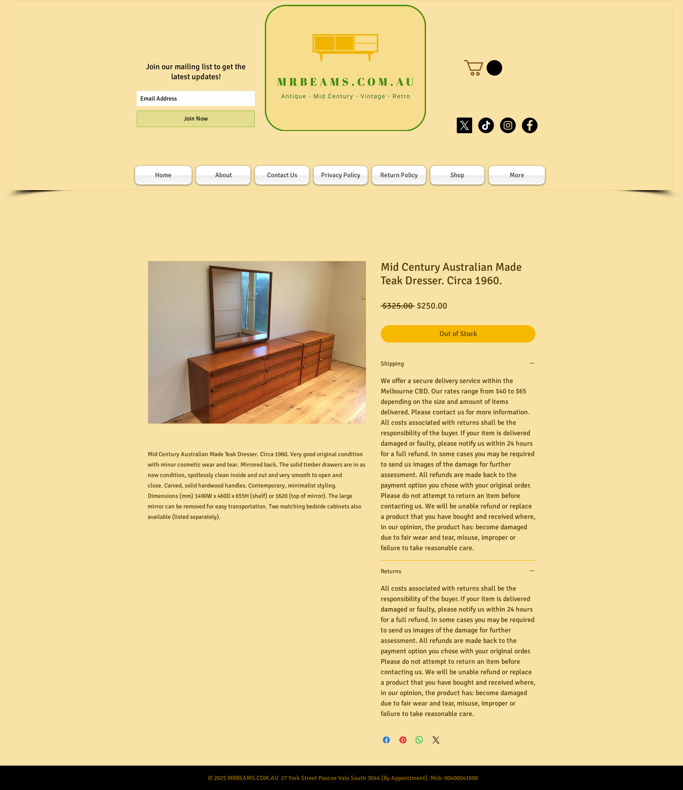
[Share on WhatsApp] (419, 740)
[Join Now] (196, 119)
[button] (483, 68)
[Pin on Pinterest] (403, 740)
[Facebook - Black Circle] (530, 125)
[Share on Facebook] (386, 740)
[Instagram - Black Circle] (508, 125)
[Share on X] (436, 740)
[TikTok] (486, 125)
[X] (464, 125)
